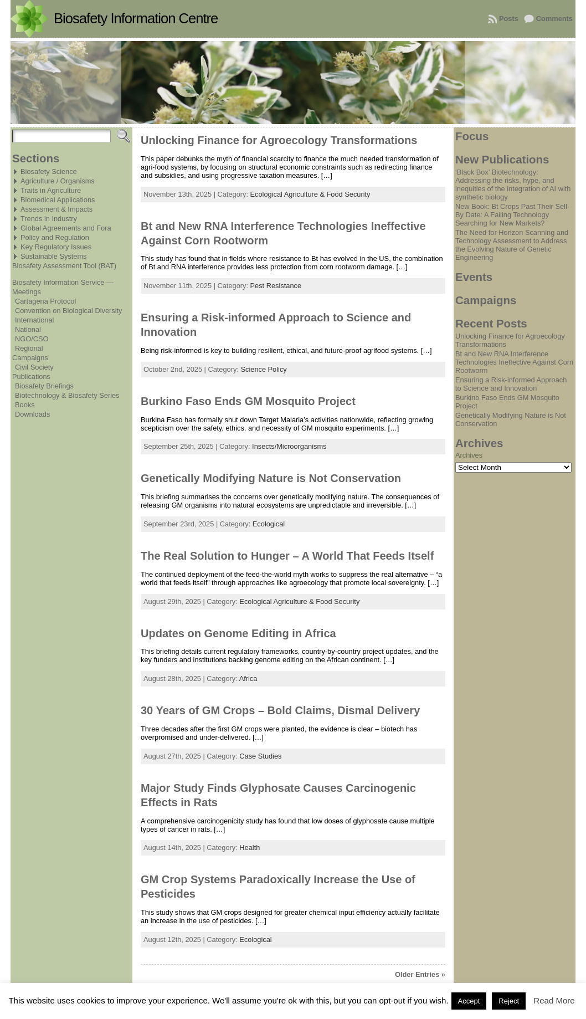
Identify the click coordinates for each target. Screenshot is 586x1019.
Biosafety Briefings (44, 386)
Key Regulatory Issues (55, 247)
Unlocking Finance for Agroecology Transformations (279, 140)
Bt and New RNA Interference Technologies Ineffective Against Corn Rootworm (514, 362)
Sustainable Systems (53, 256)
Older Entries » (420, 974)
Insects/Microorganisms (289, 446)
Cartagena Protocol (45, 301)
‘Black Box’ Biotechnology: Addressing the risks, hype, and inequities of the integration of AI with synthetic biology (512, 184)
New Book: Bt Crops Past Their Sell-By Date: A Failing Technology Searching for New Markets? (512, 214)
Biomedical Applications (57, 200)
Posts (508, 18)
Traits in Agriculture (50, 190)
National (28, 329)
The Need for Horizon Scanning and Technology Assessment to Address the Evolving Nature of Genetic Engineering (511, 245)
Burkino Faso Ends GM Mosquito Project (248, 401)
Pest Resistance (275, 285)
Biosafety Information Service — (63, 282)
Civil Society (34, 367)
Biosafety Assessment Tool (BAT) (64, 266)
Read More (553, 1000)
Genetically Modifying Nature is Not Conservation (271, 478)
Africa (248, 678)
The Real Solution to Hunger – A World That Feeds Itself (287, 556)
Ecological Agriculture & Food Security (310, 194)
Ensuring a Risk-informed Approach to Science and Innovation (511, 384)
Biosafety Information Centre (136, 18)
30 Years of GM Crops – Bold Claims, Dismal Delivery (280, 710)
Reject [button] (508, 1001)
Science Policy (263, 369)
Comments (554, 18)
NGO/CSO (31, 339)
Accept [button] (469, 1001)
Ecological (269, 524)
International (34, 320)
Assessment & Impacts (56, 209)
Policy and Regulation (54, 237)
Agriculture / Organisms (57, 181)
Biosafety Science (48, 171)
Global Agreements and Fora (65, 228)
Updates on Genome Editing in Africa (238, 633)
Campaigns (30, 358)
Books (25, 405)
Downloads (32, 414)
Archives (468, 455)
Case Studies (260, 756)
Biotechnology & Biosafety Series (67, 395)
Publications (31, 376)
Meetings (26, 292)
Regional (29, 348)
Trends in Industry (48, 218)
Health (249, 847)
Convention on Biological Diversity (68, 310)
